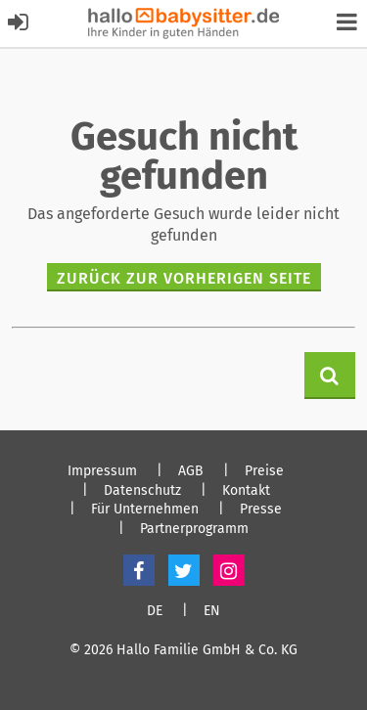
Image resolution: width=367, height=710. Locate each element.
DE (154, 611)
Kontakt (246, 491)
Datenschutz (142, 491)
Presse (261, 509)
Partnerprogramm (194, 529)
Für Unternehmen (145, 509)
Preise (264, 471)
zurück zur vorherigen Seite (184, 278)
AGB (191, 471)
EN (212, 611)
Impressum (102, 471)
